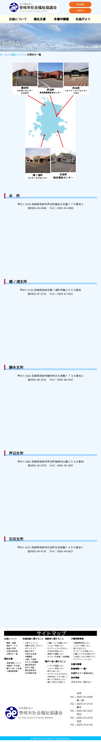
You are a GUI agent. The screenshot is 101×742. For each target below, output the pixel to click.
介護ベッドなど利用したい (84, 653)
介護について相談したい (57, 643)
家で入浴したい (53, 671)
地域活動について (13, 663)
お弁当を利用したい (55, 651)
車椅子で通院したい (55, 653)
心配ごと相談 (30, 659)
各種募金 (28, 656)
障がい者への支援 (13, 668)
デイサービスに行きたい (57, 648)
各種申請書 (61, 19)
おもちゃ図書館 (31, 662)
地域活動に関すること (33, 638)
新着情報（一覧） (79, 668)
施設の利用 (11, 648)
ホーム (3, 54)
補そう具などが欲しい (56, 682)
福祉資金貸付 (30, 670)
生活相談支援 (30, 673)
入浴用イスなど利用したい (84, 656)
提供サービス (12, 645)
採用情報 (80, 4)
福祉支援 (40, 19)
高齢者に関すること (54, 638)
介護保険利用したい (81, 643)
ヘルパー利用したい (55, 645)
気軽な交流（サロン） (34, 645)
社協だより (83, 19)
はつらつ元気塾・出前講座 (58, 656)
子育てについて (31, 643)
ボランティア (30, 648)
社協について (18, 19)
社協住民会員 (12, 651)
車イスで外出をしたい (56, 679)
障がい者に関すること (55, 661)
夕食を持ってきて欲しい (57, 676)
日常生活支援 (30, 653)
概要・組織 (11, 643)
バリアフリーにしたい (82, 659)
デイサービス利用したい (83, 651)
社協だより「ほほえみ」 (82, 673)
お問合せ (80, 10)
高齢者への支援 (13, 665)
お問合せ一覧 (12, 653)
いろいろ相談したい (55, 665)
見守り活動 (29, 667)
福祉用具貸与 (30, 664)
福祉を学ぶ (29, 651)
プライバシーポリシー (81, 682)
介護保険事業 (12, 671)
